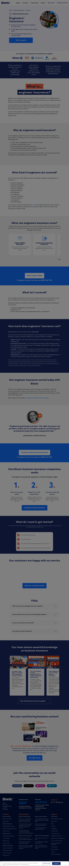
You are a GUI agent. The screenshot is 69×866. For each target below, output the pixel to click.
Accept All (56, 863)
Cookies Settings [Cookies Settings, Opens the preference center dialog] (46, 863)
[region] (34, 863)
